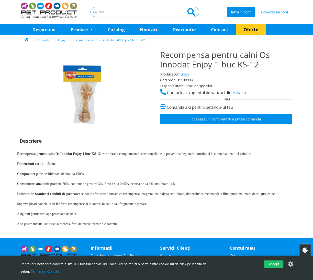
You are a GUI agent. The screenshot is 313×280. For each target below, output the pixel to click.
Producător (43, 40)
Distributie (184, 29)
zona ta (239, 92)
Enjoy (61, 40)
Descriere (31, 141)
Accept (273, 264)
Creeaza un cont (274, 12)
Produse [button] (80, 29)
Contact (219, 29)
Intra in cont (241, 12)
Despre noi (44, 29)
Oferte (251, 29)
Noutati (148, 29)
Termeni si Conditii (45, 271)
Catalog (116, 29)
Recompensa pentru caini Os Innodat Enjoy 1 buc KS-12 (109, 40)
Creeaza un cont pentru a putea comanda (226, 119)
